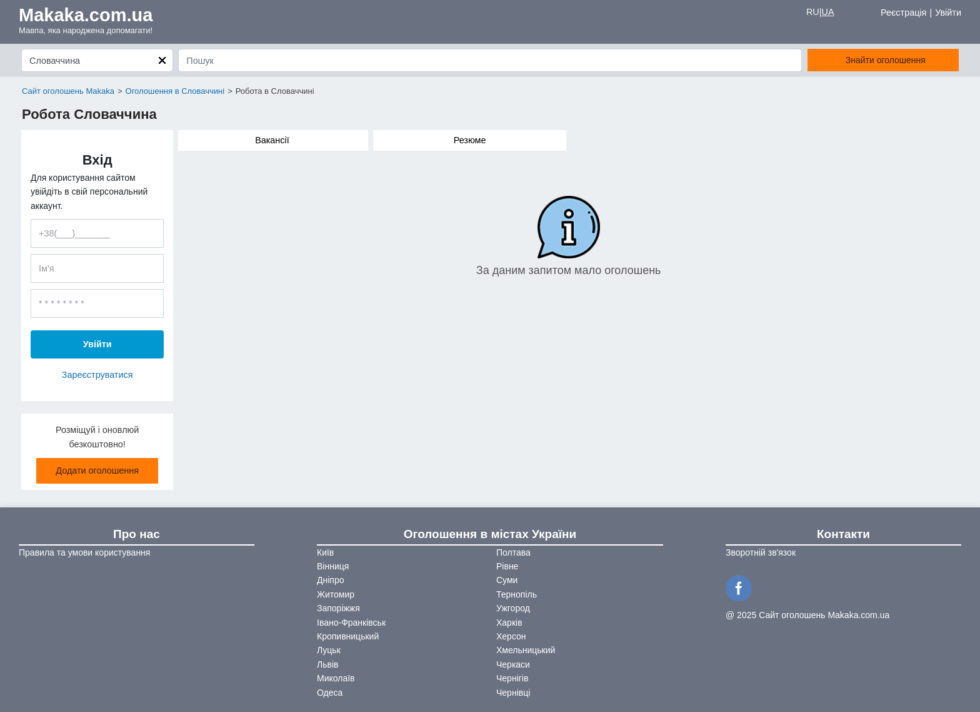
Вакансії (272, 140)
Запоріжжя (338, 608)
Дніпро (330, 580)
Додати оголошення (97, 470)
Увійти (948, 12)
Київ (325, 552)
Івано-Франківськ (351, 623)
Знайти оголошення (886, 60)
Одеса (329, 693)
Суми (507, 580)
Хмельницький (525, 650)
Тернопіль (516, 594)
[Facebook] (741, 587)
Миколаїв (336, 678)
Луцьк (329, 650)
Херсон (511, 636)
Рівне (507, 566)
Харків (509, 623)
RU (812, 12)
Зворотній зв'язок (761, 552)
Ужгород (513, 608)
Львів (327, 664)
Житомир (335, 594)
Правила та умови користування (84, 552)
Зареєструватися (97, 375)
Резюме (470, 140)
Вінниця (333, 566)
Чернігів (512, 678)
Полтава (513, 552)
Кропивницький (348, 636)
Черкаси (513, 664)
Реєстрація (903, 12)
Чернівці (513, 693)
